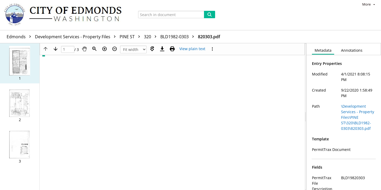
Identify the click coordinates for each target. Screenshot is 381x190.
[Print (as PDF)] (172, 48)
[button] (19, 63)
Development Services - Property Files (76, 37)
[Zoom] (94, 48)
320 (151, 37)
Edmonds (20, 37)
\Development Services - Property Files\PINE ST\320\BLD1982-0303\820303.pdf (357, 117)
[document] (343, 116)
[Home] (65, 15)
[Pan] (84, 48)
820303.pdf (209, 37)
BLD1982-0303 (178, 37)
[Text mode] (192, 48)
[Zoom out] (114, 48)
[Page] (67, 49)
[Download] (162, 48)
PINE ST (131, 37)
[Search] (209, 14)
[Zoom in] (104, 48)
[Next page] (55, 48)
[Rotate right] (152, 48)
